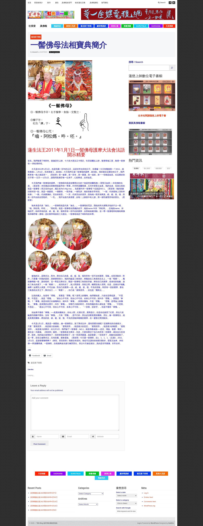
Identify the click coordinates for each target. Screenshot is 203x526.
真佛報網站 (94, 3)
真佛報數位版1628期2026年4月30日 (43, 497)
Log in (146, 493)
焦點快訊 (57, 26)
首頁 (29, 3)
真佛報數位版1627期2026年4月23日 (43, 501)
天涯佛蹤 (169, 26)
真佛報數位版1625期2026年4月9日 (43, 510)
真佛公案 (114, 26)
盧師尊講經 (101, 26)
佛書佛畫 (127, 26)
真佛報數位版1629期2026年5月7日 (146, 193)
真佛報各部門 (67, 3)
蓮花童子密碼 (86, 26)
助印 (49, 3)
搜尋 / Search (136, 62)
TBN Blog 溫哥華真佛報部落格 (46, 523)
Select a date (121, 492)
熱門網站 (104, 3)
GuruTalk (141, 26)
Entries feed (148, 497)
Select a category (122, 500)
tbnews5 (35, 52)
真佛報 (43, 25)
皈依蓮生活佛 (80, 3)
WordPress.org (149, 506)
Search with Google (123, 508)
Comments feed (150, 501)
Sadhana (155, 26)
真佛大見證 (70, 26)
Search (161, 2)
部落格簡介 (38, 3)
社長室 (32, 25)
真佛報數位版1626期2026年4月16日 (43, 506)
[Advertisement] (148, 243)
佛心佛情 (147, 168)
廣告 (57, 3)
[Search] (172, 68)
